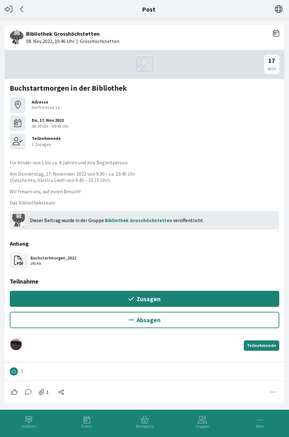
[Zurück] (22, 9)
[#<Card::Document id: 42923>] (144, 211)
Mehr (260, 426)
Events (86, 426)
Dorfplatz (29, 426)
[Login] (8, 9)
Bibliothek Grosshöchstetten (138, 220)
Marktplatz (144, 426)
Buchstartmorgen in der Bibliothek (68, 88)
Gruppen (202, 426)
